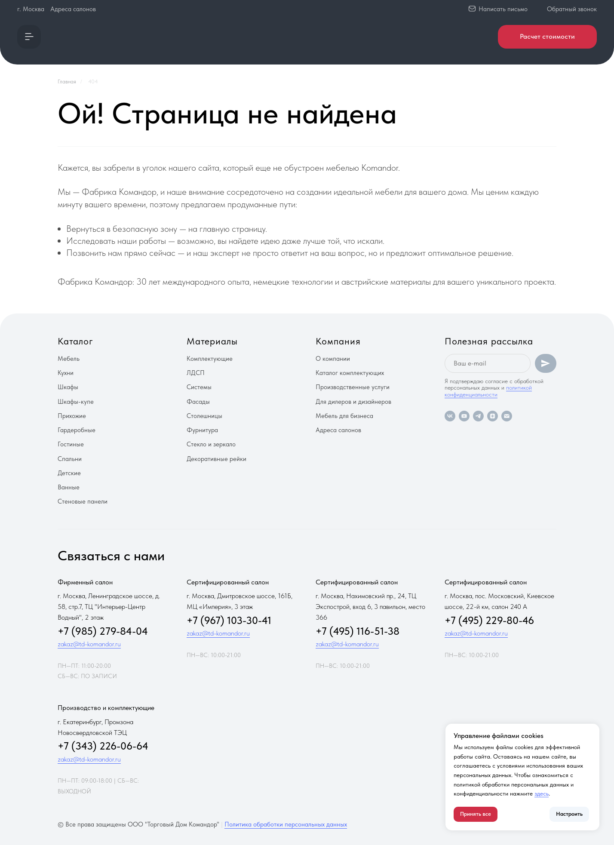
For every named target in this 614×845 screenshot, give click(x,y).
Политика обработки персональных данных (285, 824)
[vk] (450, 416)
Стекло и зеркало (211, 444)
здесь (541, 793)
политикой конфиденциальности (488, 390)
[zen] (492, 416)
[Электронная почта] (506, 416)
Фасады (198, 402)
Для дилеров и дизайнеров (353, 402)
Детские (69, 473)
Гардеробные (76, 430)
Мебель (69, 359)
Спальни (70, 459)
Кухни (66, 373)
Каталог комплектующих (350, 373)
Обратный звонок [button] (572, 9)
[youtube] (464, 416)
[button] (29, 37)
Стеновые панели (82, 501)
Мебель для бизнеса (344, 416)
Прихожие (72, 416)
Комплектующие (210, 359)
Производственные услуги (353, 387)
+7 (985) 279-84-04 (103, 631)
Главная (67, 81)
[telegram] (478, 416)
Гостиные (71, 444)
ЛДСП (196, 373)
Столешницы (204, 416)
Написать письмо (503, 9)
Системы (199, 387)
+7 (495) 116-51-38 (357, 631)
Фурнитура (202, 430)
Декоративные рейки (216, 459)
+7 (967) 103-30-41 (229, 620)
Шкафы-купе (76, 402)
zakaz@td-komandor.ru (89, 644)
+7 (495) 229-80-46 (489, 620)
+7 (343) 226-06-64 (103, 746)
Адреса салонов (73, 9)
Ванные (69, 487)
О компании (333, 359)
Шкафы (68, 387)
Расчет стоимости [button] (547, 36)
